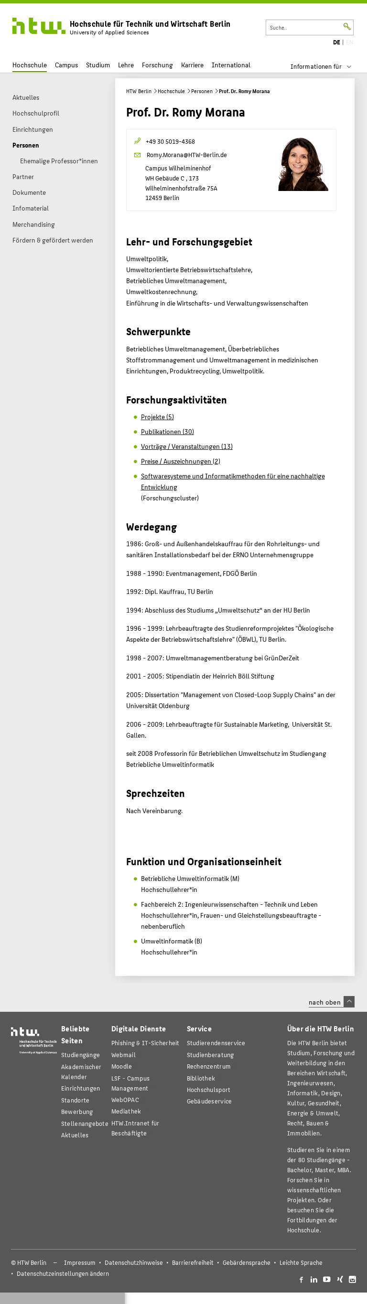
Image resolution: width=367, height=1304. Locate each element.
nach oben (332, 1002)
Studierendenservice (216, 1043)
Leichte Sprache (301, 1262)
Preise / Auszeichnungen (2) (180, 461)
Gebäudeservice (209, 1101)
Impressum (80, 1262)
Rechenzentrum (209, 1066)
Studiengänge (80, 1055)
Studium (98, 65)
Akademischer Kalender (81, 1071)
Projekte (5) (157, 416)
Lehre (126, 65)
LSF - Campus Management (130, 1083)
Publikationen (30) (167, 431)
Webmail (123, 1055)
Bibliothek (201, 1078)
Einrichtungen (80, 1088)
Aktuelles (75, 1135)
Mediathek (126, 1111)
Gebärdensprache (246, 1262)
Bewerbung (77, 1111)
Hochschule (29, 65)
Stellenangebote (84, 1123)
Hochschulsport (209, 1089)
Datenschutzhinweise (134, 1262)
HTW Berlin (138, 91)
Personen (202, 91)
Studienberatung (210, 1055)
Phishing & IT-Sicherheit (145, 1043)
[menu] (327, 66)
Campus (66, 65)
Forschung (157, 65)
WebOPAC (125, 1099)
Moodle (121, 1066)
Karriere (192, 65)
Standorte (75, 1100)
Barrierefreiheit (193, 1262)
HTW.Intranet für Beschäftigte (135, 1128)
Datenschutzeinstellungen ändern (63, 1273)
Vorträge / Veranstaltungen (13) (187, 446)
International (231, 65)
